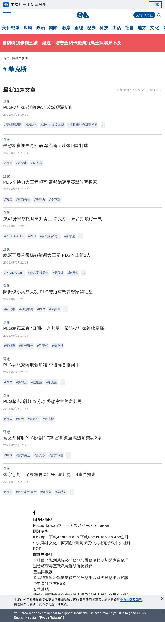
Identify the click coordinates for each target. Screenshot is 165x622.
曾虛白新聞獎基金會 (51, 595)
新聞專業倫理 (116, 560)
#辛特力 (39, 199)
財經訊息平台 (109, 578)
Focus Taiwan (45, 525)
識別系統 (57, 560)
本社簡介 (41, 560)
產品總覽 (41, 578)
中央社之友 (47, 583)
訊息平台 (89, 578)
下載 (155, 4)
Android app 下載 (72, 537)
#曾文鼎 (39, 455)
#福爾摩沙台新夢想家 (83, 124)
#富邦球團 (56, 455)
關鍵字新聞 (20, 58)
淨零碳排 (67, 543)
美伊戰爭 (11, 27)
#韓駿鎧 (31, 124)
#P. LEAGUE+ (14, 236)
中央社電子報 (103, 543)
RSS (61, 583)
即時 (27, 27)
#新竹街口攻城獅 (52, 124)
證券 (91, 27)
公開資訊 (73, 560)
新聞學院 (83, 543)
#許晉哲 (42, 345)
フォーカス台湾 (72, 525)
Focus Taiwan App (104, 537)
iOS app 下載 (45, 537)
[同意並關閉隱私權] (162, 599)
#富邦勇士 (23, 199)
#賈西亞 (33, 419)
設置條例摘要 (93, 560)
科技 (103, 27)
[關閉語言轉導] (162, 612)
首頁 (6, 58)
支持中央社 (144, 15)
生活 (116, 27)
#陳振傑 (73, 272)
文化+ (54, 543)
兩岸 (65, 27)
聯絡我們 (85, 566)
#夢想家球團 (12, 124)
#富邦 (20, 419)
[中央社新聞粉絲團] (34, 514)
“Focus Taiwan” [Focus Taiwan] (50, 617)
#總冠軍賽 (26, 309)
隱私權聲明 (67, 566)
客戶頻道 (57, 578)
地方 (142, 27)
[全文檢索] (159, 15)
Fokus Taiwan (98, 525)
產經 (78, 27)
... (102, 124)
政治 (40, 27)
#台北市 (9, 309)
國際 (53, 27)
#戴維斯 (36, 382)
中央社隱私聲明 (131, 599)
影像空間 (73, 578)
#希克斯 (36, 163)
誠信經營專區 (45, 566)
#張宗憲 (70, 236)
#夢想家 (21, 163)
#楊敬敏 (58, 272)
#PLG (8, 163)
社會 (129, 27)
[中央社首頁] (83, 15)
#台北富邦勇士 (50, 236)
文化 (154, 27)
